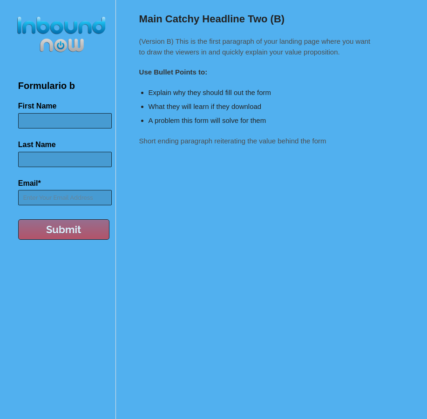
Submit (63, 229)
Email (29, 183)
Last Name (37, 145)
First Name (37, 106)
